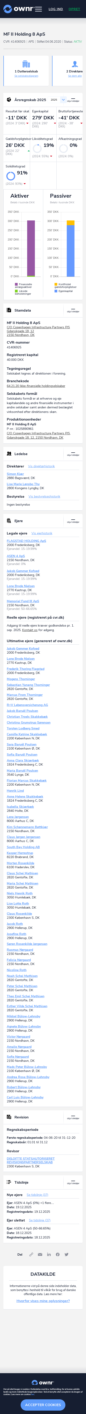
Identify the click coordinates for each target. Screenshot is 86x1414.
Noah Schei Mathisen (22, 976)
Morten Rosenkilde (20, 863)
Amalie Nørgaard (19, 1047)
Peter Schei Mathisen (22, 986)
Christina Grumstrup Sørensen (28, 722)
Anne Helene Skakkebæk (25, 796)
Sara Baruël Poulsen (21, 744)
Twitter (66, 1254)
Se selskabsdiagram (26, 76)
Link (31, 1254)
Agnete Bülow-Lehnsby (24, 1026)
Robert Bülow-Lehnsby (24, 1087)
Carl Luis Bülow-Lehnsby (25, 1097)
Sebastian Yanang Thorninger (28, 685)
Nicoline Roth (16, 970)
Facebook (57, 1254)
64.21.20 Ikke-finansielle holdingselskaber (36, 386)
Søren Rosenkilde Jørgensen (27, 944)
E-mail (40, 1254)
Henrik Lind (15, 791)
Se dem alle (75, 76)
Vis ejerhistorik (41, 533)
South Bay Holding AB (23, 847)
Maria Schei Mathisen (22, 883)
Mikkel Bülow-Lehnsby (23, 1016)
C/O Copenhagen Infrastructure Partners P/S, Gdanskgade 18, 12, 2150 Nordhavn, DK (39, 435)
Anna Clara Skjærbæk (23, 760)
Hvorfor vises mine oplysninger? (43, 1300)
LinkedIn (49, 1254)
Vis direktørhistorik (41, 466)
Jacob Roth (15, 924)
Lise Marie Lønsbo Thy (23, 484)
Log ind (56, 9)
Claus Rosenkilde (19, 914)
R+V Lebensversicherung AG (27, 705)
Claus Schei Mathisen (22, 873)
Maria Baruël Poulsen (22, 770)
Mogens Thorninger (21, 679)
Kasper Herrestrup (20, 853)
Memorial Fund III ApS (23, 601)
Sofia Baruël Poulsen (22, 754)
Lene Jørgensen (18, 817)
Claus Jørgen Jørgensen (23, 837)
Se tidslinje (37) (37, 1195)
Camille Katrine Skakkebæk (27, 734)
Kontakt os (30, 630)
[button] (38, 9)
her (32, 1394)
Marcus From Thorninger (25, 695)
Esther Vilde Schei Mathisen (27, 1006)
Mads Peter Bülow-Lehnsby (27, 1067)
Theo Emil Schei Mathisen (25, 996)
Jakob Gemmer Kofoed (23, 571)
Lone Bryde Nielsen (21, 586)
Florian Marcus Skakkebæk (27, 780)
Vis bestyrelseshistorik (44, 496)
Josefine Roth (16, 934)
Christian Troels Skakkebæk (27, 717)
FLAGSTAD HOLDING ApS (26, 541)
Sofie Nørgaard (18, 1057)
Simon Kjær (15, 474)
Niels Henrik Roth (20, 893)
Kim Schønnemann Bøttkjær (27, 827)
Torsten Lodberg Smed (23, 728)
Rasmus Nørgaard (20, 950)
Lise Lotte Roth (18, 903)
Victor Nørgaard (18, 1036)
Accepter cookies (43, 1404)
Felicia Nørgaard (19, 960)
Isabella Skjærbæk (20, 807)
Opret (74, 9)
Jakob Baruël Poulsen (22, 711)
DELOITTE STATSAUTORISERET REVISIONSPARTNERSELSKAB (31, 1160)
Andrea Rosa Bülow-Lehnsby (28, 1077)
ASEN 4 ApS (16, 556)
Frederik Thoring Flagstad (25, 669)
